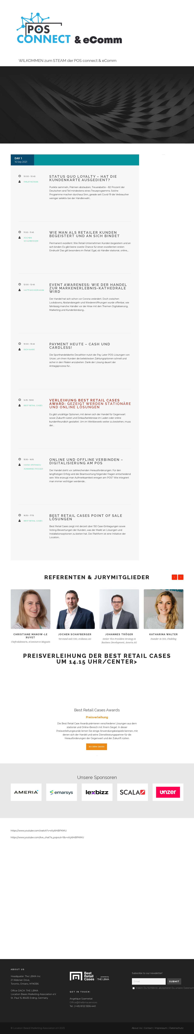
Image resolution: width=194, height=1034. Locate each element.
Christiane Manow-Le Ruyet (30, 636)
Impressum (161, 1028)
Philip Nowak (31, 182)
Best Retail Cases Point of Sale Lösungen (85, 517)
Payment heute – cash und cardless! (79, 346)
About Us (137, 1028)
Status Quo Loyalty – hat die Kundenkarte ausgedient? (83, 178)
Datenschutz (176, 1028)
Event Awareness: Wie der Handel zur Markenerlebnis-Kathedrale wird (88, 288)
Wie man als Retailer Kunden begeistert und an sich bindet (84, 234)
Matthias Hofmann (34, 290)
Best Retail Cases (33, 405)
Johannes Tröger (33, 469)
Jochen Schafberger (74, 634)
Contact (148, 1028)
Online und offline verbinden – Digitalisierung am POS (86, 461)
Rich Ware (29, 349)
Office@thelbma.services (83, 1002)
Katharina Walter (163, 634)
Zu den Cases (97, 747)
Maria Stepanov (32, 465)
